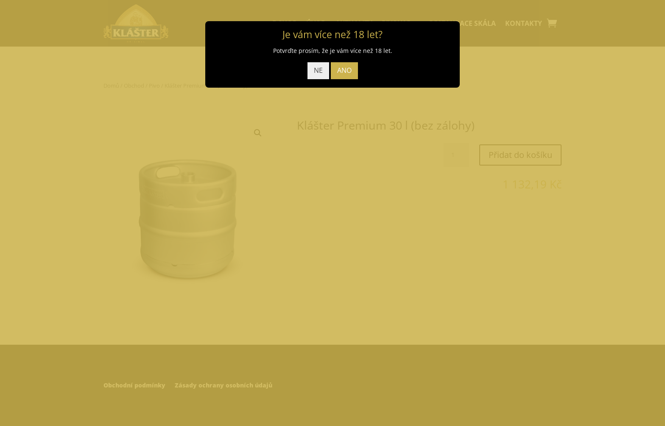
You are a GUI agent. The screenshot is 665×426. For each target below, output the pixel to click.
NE (318, 70)
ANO (344, 70)
